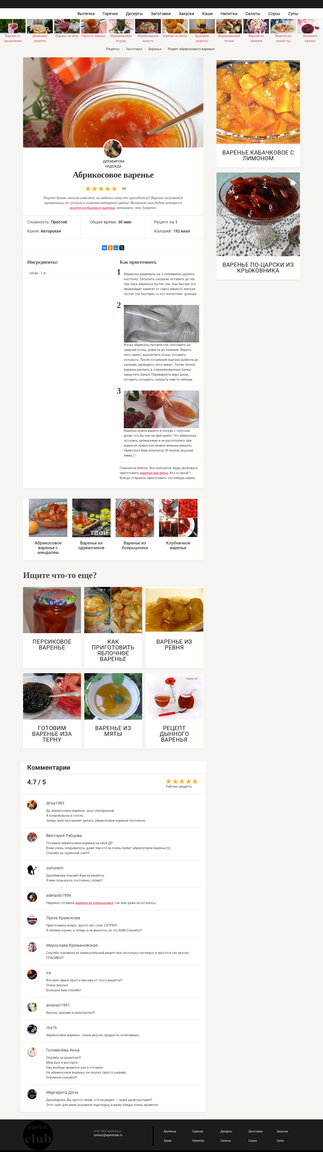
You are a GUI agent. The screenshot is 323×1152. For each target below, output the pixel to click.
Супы (293, 13)
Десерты (134, 13)
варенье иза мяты (154, 473)
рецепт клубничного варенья (92, 208)
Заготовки (161, 13)
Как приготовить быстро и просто (34, 10)
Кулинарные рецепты (38, 1136)
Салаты (252, 13)
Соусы (274, 13)
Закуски (186, 13)
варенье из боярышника (94, 903)
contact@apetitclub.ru (108, 1135)
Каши (207, 13)
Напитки (229, 13)
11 (105, 188)
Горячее (110, 13)
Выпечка (86, 13)
